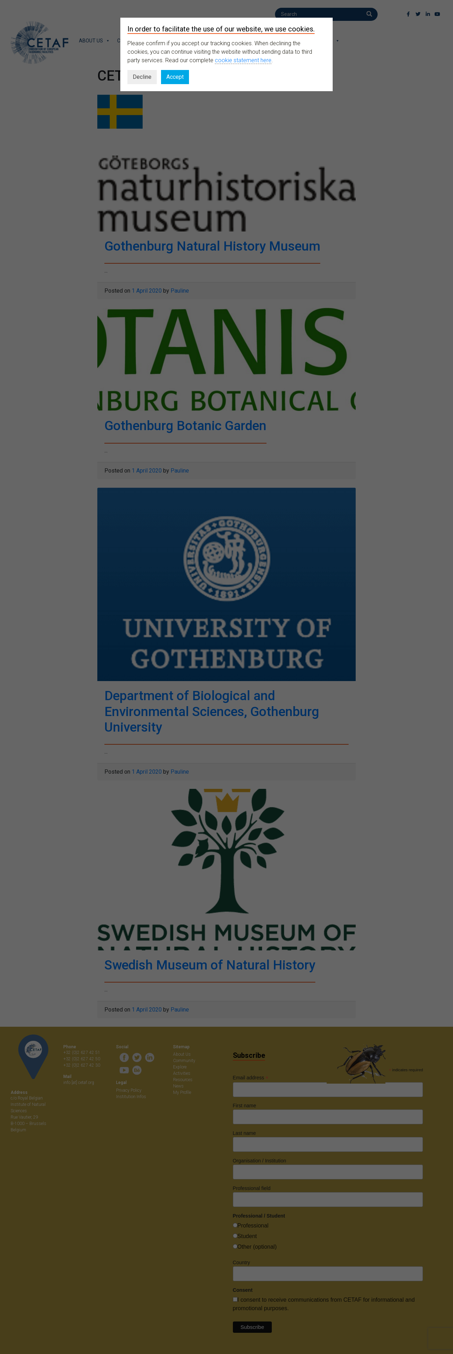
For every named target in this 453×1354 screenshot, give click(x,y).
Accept (175, 77)
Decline (142, 77)
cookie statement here (243, 60)
